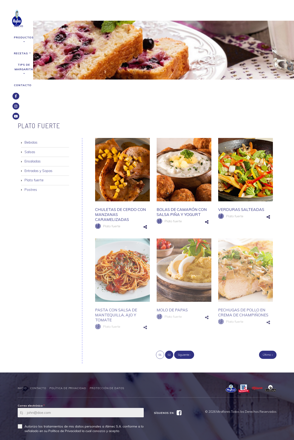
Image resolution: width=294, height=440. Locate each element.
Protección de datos (107, 360)
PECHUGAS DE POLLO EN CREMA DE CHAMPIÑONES (243, 284)
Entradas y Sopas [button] (38, 143)
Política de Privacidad (67, 360)
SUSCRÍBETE (29, 417)
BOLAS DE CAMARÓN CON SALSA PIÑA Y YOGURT (182, 184)
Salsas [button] (30, 124)
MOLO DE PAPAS (172, 282)
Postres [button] (31, 162)
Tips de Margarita (173, 14)
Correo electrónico (31, 377)
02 (169, 326)
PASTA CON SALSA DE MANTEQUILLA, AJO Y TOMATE (116, 287)
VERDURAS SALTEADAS (241, 181)
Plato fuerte (111, 198)
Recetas (140, 14)
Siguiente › (184, 326)
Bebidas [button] (31, 115)
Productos (113, 14)
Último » (268, 326)
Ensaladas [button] (33, 134)
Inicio (90, 14)
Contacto (206, 14)
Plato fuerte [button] (34, 152)
